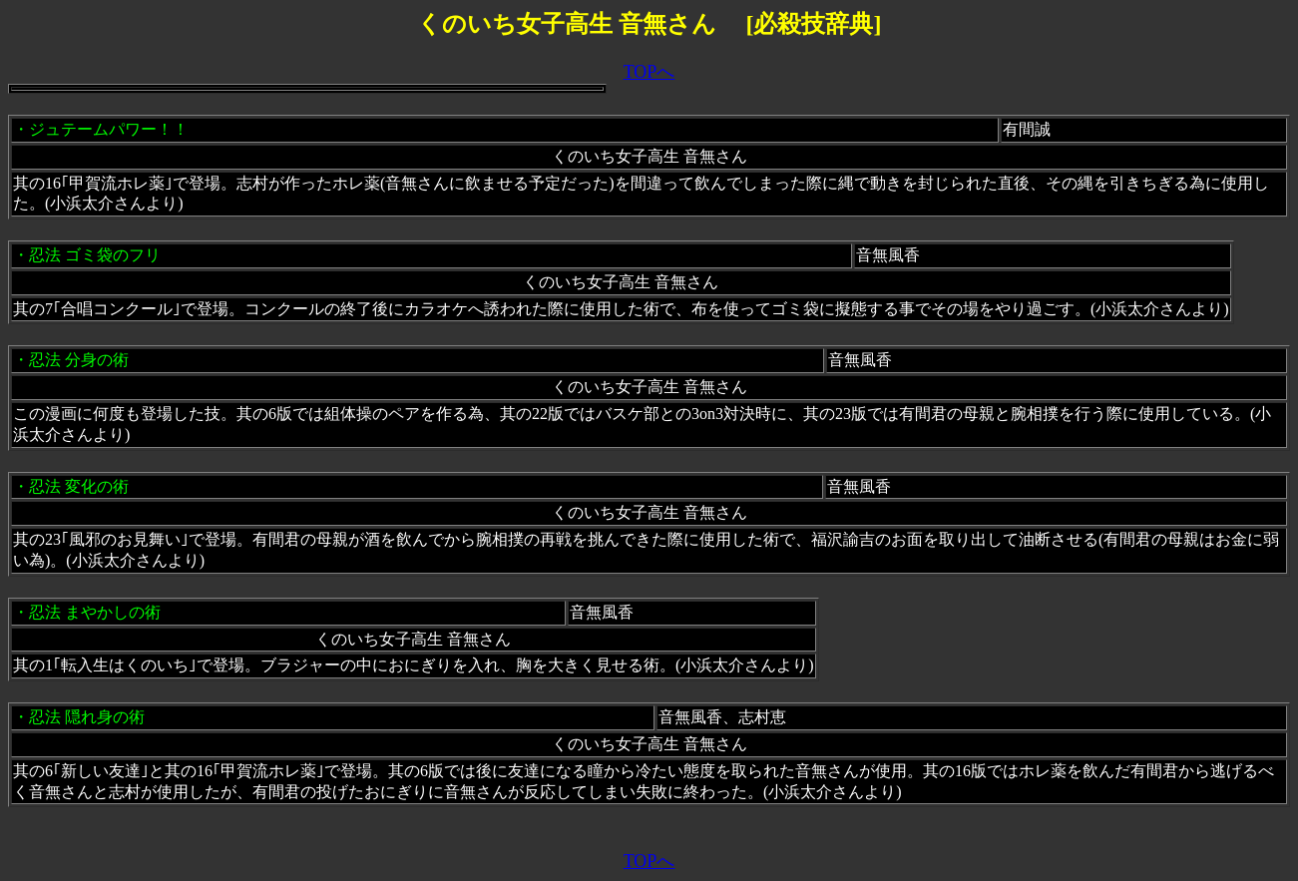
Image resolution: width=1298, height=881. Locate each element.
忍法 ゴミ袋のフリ (95, 254)
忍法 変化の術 (79, 486)
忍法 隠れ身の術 (87, 716)
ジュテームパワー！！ (109, 129)
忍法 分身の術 (79, 359)
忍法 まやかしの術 (95, 612)
